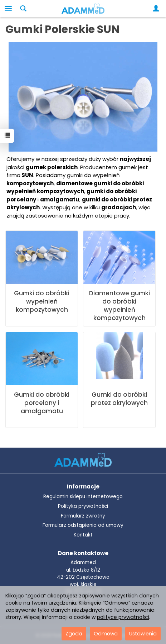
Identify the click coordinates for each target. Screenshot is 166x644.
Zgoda (73, 633)
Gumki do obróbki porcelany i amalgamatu (41, 402)
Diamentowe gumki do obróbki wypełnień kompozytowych (119, 305)
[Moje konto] (157, 8)
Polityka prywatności (83, 506)
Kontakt (83, 534)
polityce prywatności (123, 617)
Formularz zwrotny (83, 515)
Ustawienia (143, 633)
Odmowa (106, 633)
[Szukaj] (23, 8)
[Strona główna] (83, 8)
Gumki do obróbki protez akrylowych (119, 398)
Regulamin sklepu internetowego (83, 496)
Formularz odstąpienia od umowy (83, 525)
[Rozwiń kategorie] (8, 8)
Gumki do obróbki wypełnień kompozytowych (41, 301)
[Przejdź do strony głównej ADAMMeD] (83, 459)
